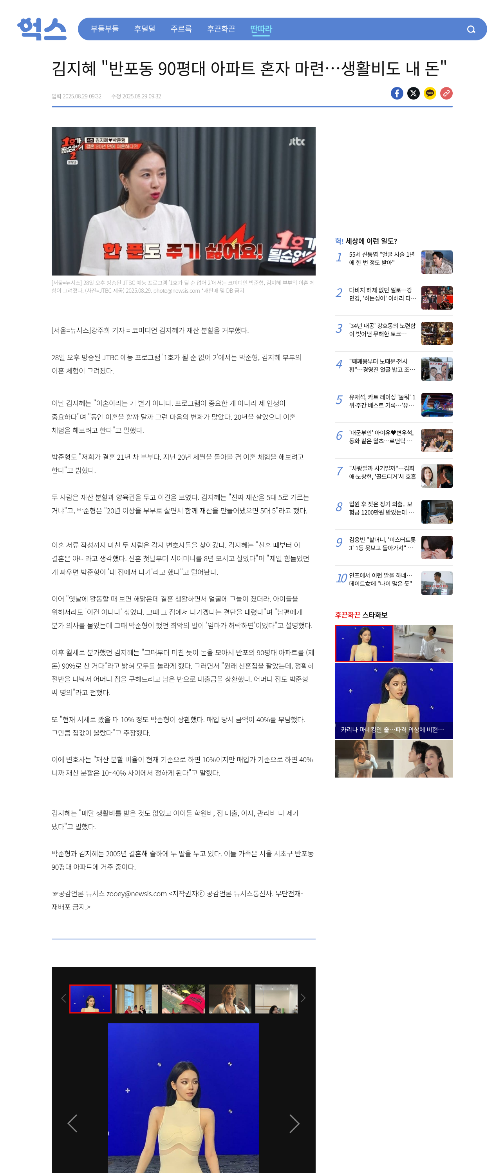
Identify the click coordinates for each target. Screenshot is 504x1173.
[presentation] (62, 998)
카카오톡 (430, 93)
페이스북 (397, 93)
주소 (446, 93)
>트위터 (413, 93)
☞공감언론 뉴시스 (78, 893)
